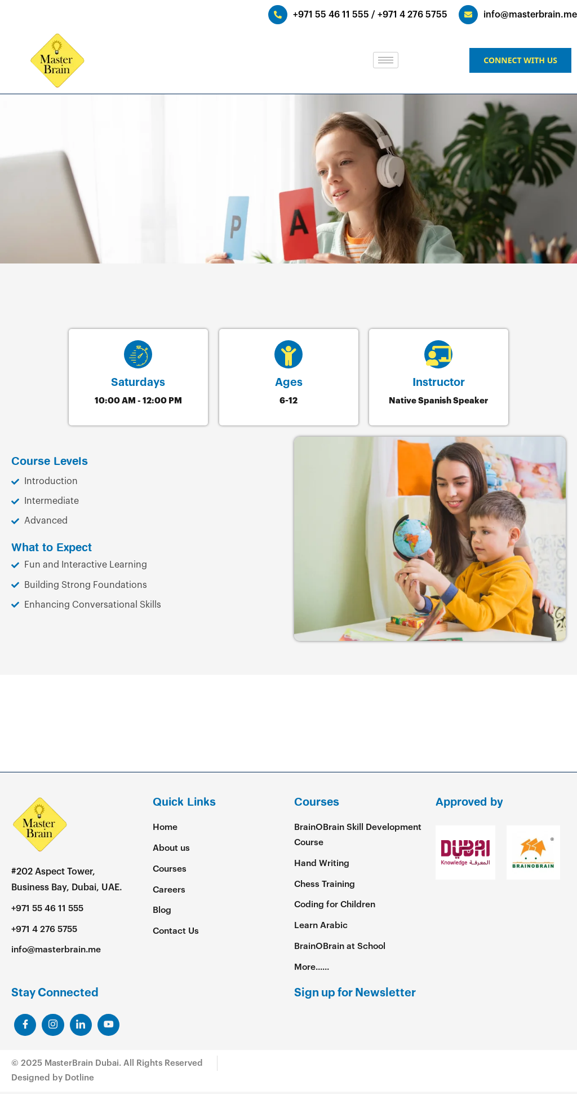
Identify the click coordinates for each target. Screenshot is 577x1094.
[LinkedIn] (53, 1027)
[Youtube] (110, 1027)
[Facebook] (25, 1027)
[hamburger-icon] (385, 60)
